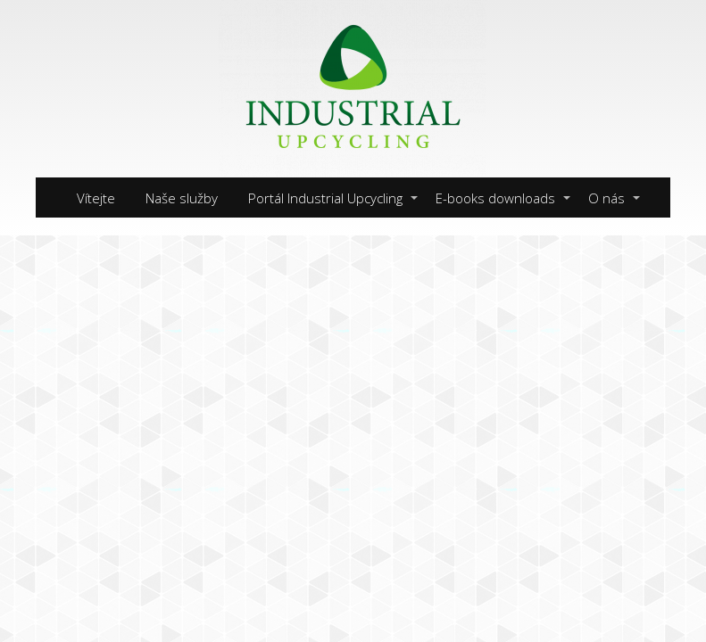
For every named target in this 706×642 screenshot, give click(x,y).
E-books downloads (495, 198)
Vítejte (96, 198)
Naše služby (181, 198)
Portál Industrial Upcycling (325, 198)
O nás (606, 198)
